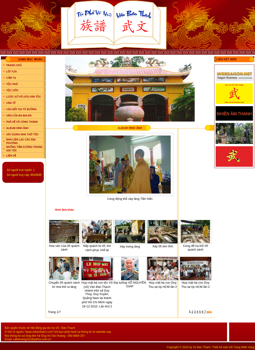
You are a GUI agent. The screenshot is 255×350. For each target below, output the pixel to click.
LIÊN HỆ (11, 155)
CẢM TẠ (11, 77)
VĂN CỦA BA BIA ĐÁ (19, 115)
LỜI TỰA (11, 71)
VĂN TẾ (10, 103)
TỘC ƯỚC (12, 90)
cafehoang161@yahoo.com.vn (32, 339)
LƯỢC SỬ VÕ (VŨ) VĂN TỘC (23, 96)
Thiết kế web (220, 347)
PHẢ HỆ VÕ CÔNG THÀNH (22, 121)
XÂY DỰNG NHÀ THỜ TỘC (22, 134)
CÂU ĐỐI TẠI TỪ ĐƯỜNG (21, 109)
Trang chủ (14, 65)
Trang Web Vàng (243, 347)
